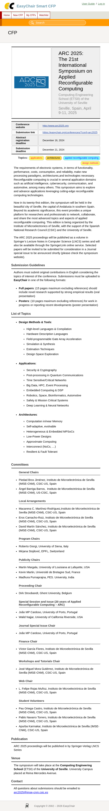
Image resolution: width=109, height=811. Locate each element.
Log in (101, 3)
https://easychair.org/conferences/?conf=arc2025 (70, 132)
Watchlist (43, 15)
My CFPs (31, 15)
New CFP (18, 15)
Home (7, 15)
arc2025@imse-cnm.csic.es (31, 792)
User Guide (88, 3)
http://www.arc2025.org (56, 125)
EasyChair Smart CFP (36, 6)
